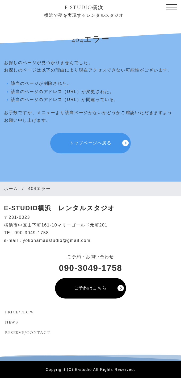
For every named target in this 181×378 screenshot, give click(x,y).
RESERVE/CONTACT (27, 332)
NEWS (11, 322)
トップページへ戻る (90, 143)
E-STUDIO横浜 (84, 7)
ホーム (11, 188)
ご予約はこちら (90, 288)
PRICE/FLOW (19, 312)
